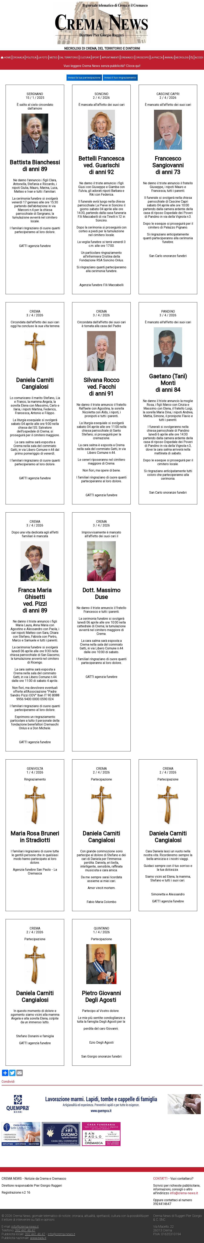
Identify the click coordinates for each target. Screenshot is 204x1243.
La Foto (43, 57)
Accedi (199, 57)
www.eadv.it (38, 1238)
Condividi (8, 1081)
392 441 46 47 (25, 1230)
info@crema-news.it (184, 1193)
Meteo (54, 57)
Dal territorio (68, 57)
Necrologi (182, 57)
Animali (169, 57)
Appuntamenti (110, 57)
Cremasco (127, 57)
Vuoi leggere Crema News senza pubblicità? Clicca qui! (102, 66)
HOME (6, 57)
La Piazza (157, 57)
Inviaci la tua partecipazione (84, 77)
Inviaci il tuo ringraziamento (120, 77)
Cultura (85, 57)
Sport (96, 57)
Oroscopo (142, 57)
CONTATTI (160, 1178)
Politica (31, 57)
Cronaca (18, 57)
